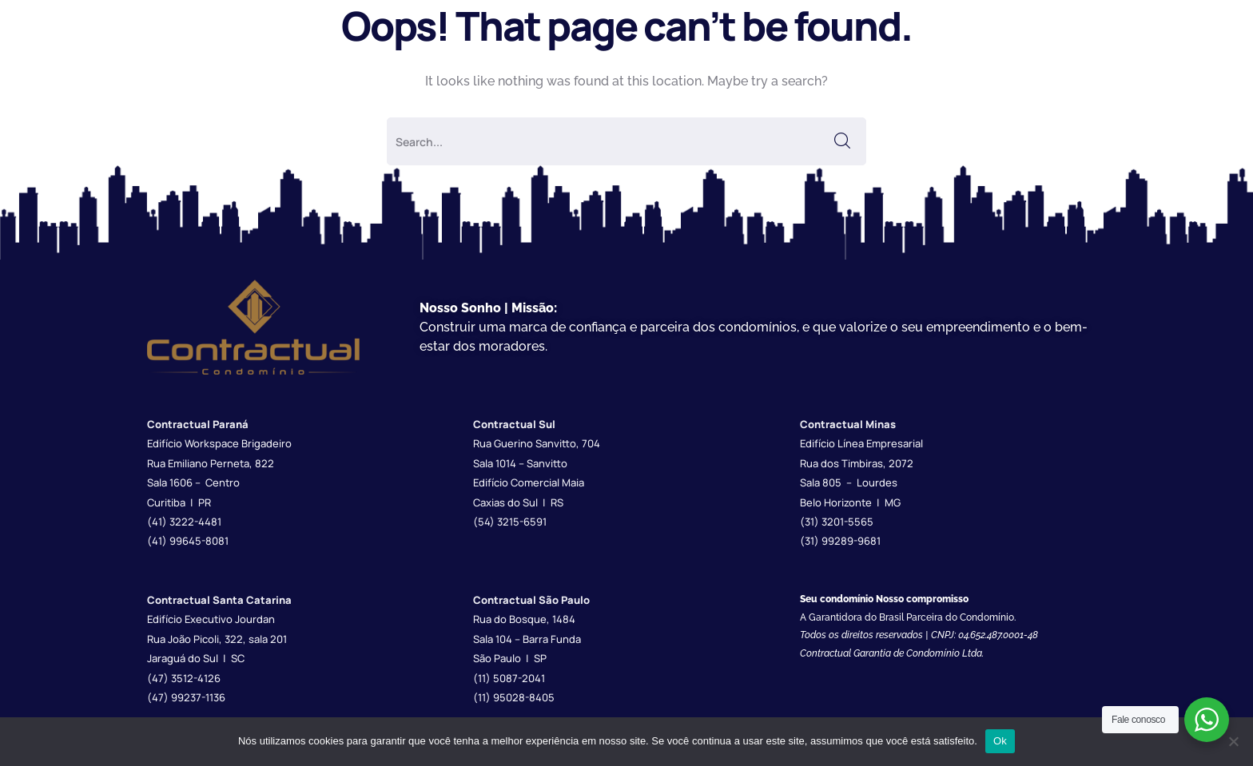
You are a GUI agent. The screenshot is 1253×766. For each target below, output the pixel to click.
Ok (1000, 741)
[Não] (1233, 741)
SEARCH (842, 141)
